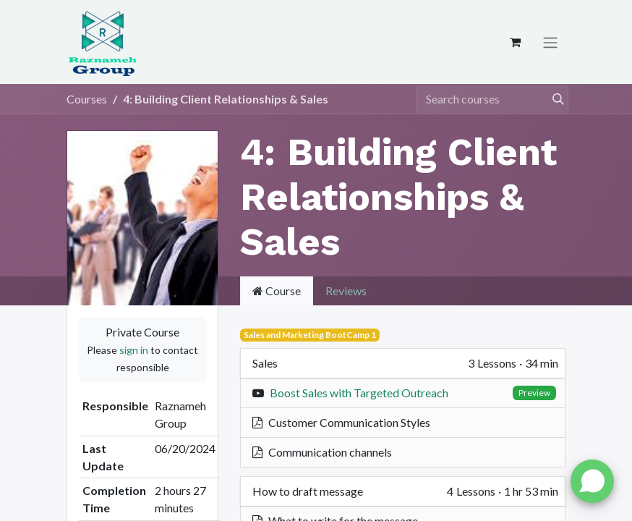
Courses (87, 99)
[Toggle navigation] (550, 42)
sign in (133, 350)
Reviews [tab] (346, 290)
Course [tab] (276, 290)
